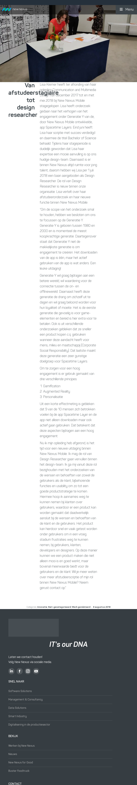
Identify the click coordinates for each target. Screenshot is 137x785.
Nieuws (12, 754)
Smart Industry (17, 716)
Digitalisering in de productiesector (29, 725)
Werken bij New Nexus (21, 746)
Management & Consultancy (25, 699)
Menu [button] (126, 9)
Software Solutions (20, 691)
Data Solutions (17, 708)
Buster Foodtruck (18, 771)
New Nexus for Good (20, 762)
